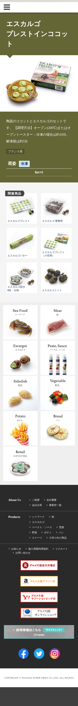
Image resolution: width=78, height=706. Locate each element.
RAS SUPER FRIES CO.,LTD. (39, 6)
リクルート (61, 548)
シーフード (38, 516)
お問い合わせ (22, 552)
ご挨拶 (36, 499)
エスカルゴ (38, 522)
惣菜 (61, 527)
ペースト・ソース (42, 527)
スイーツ (37, 537)
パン (61, 532)
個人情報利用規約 (38, 548)
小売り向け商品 (58, 537)
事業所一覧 (55, 505)
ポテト (48, 532)
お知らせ (16, 548)
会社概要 (52, 499)
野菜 (34, 532)
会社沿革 (37, 505)
